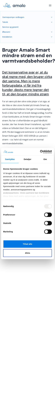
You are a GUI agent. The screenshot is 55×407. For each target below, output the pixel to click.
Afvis (27, 253)
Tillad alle (27, 244)
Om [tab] (45, 159)
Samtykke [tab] (10, 159)
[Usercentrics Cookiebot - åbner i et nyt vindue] (40, 152)
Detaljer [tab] (27, 159)
